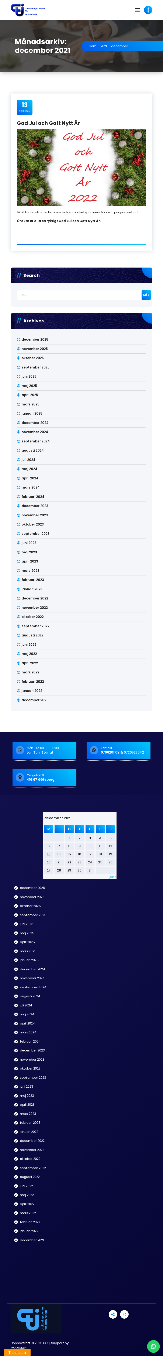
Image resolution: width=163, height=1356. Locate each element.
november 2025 (35, 349)
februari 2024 (33, 497)
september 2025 (35, 367)
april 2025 (30, 395)
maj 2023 (29, 552)
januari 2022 (32, 691)
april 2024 (30, 478)
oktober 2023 (33, 524)
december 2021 (34, 700)
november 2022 (35, 607)
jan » (113, 876)
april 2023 (30, 561)
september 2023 (35, 533)
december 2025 (35, 339)
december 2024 (35, 423)
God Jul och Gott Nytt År (48, 123)
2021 (104, 46)
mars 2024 (31, 487)
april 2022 (30, 663)
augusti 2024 (33, 450)
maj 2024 (29, 469)
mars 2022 (30, 672)
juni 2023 (29, 543)
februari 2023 (33, 580)
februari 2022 (33, 681)
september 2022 (35, 626)
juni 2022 (29, 644)
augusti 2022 (33, 635)
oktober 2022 (33, 617)
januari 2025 (32, 413)
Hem (92, 46)
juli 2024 (28, 460)
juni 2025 (29, 376)
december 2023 (35, 506)
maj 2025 (29, 386)
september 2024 (36, 441)
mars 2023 (30, 570)
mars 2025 (30, 404)
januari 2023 (32, 589)
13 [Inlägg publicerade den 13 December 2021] (48, 854)
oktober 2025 (33, 358)
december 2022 (35, 598)
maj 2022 (29, 654)
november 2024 (35, 432)
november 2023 (35, 515)
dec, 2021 (24, 107)
